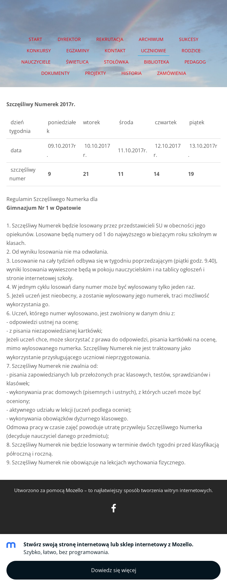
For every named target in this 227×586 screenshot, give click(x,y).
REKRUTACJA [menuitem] (109, 39)
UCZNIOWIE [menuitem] (153, 50)
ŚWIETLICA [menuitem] (77, 62)
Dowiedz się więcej (113, 570)
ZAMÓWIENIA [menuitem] (171, 73)
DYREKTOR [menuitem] (69, 39)
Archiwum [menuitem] (151, 39)
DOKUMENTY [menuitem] (55, 73)
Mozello (74, 490)
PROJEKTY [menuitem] (95, 73)
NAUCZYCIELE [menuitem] (36, 62)
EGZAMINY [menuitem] (77, 50)
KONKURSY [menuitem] (39, 50)
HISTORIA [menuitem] (131, 73)
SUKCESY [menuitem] (188, 39)
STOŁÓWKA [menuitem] (116, 62)
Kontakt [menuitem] (115, 50)
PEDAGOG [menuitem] (195, 62)
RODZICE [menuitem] (191, 50)
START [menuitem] (35, 39)
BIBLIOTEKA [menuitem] (156, 62)
